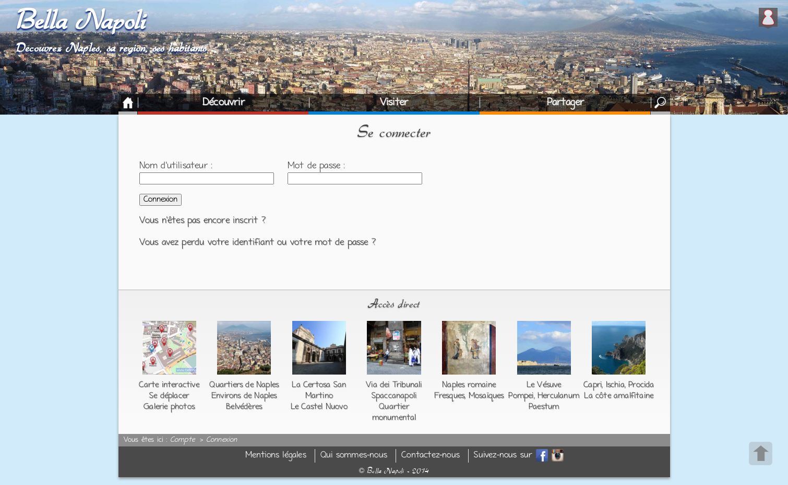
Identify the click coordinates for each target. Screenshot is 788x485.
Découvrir (223, 102)
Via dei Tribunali (394, 385)
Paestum (544, 407)
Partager (565, 102)
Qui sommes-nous (353, 455)
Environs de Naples (244, 396)
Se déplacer (169, 396)
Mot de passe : (316, 166)
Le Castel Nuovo (319, 407)
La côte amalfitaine (618, 396)
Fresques (449, 396)
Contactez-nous (430, 455)
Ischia (615, 385)
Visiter (394, 102)
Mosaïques (486, 396)
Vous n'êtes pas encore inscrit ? (202, 221)
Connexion (221, 440)
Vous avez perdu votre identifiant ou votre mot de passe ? (257, 242)
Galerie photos (169, 407)
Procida (641, 385)
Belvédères (244, 407)
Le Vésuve (544, 385)
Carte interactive (169, 385)
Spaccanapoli (394, 396)
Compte (182, 440)
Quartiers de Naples (244, 385)
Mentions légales (275, 455)
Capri (592, 385)
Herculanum (558, 396)
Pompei (520, 396)
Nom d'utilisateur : (176, 166)
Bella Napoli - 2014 (394, 471)
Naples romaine (469, 385)
